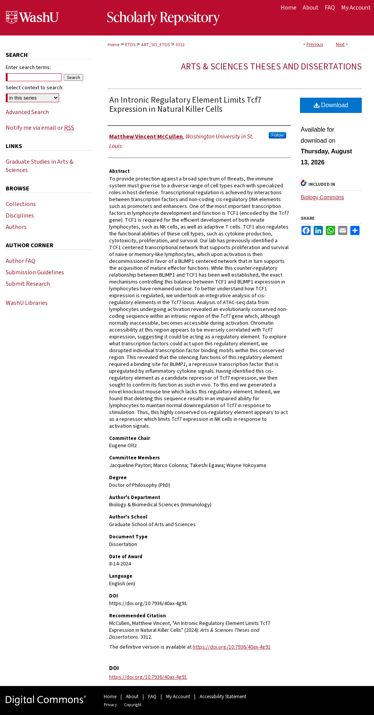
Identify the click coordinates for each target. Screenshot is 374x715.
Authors (16, 227)
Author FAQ (20, 261)
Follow (277, 135)
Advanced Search (27, 112)
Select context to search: (34, 88)
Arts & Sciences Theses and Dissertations (271, 66)
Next (340, 44)
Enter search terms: (28, 67)
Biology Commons (322, 197)
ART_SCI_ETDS (155, 45)
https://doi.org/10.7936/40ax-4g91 (232, 647)
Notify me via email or (40, 128)
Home (113, 45)
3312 (180, 45)
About (132, 696)
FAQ (152, 696)
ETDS (130, 45)
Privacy (110, 705)
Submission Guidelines (35, 272)
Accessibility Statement (223, 696)
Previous (314, 44)
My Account (178, 696)
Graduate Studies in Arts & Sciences (39, 166)
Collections (21, 204)
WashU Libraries (27, 303)
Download (331, 105)
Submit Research (28, 284)
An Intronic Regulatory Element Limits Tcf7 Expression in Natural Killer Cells (185, 104)
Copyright (133, 705)
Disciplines (20, 215)
